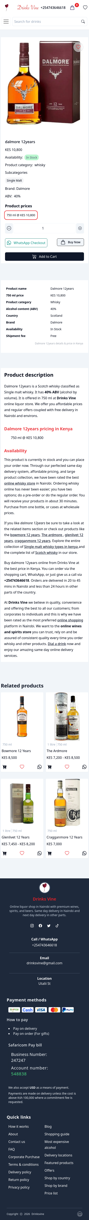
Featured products (59, 1162)
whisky (40, 165)
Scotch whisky (46, 552)
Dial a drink (57, 643)
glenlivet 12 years (16, 837)
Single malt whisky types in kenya (51, 546)
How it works (18, 1126)
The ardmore (52, 535)
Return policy (18, 1179)
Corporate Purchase (24, 1157)
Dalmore (23, 188)
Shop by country (57, 1178)
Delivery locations (58, 1155)
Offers (49, 1170)
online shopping (70, 620)
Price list (51, 1193)
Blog (48, 1126)
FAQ (11, 1149)
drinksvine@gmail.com (44, 963)
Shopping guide (57, 1134)
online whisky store (19, 483)
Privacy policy (19, 1187)
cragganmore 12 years (32, 540)
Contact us (16, 1141)
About (13, 1134)
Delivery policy (19, 1172)
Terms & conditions (23, 1164)
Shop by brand (56, 1185)
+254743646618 (53, 7)
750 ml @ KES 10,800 (21, 215)
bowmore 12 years (25, 535)
